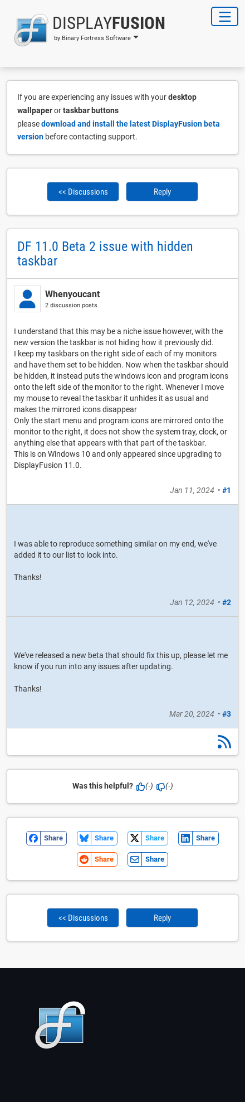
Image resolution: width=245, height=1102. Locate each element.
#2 (226, 602)
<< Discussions (83, 192)
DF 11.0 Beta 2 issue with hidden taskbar (105, 254)
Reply (162, 192)
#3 (226, 713)
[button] (86, 30)
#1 (226, 490)
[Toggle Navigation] (224, 16)
